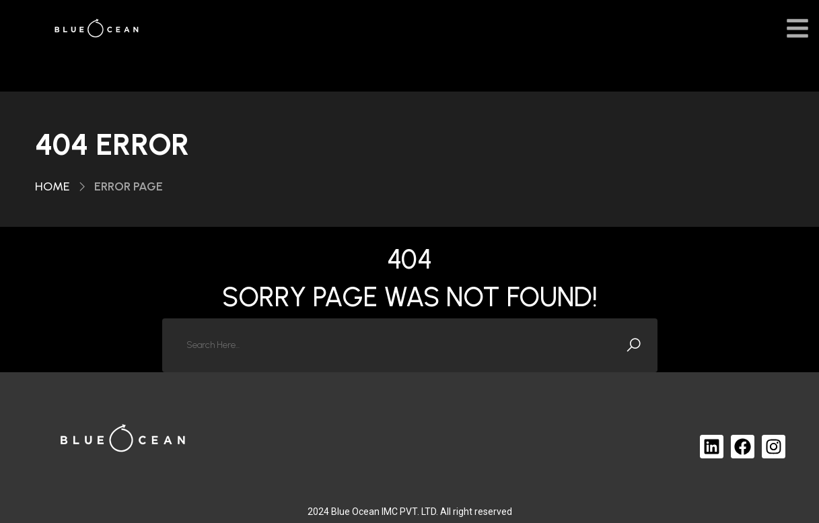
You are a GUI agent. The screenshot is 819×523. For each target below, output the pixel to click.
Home (52, 186)
